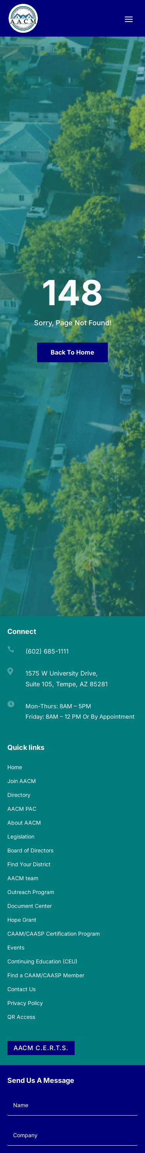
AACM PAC (21, 808)
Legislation (20, 836)
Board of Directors (30, 850)
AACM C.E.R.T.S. (41, 1048)
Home (14, 767)
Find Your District (29, 864)
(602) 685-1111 (47, 651)
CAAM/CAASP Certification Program (53, 933)
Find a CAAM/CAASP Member (45, 975)
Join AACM (21, 781)
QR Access (21, 1016)
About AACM (24, 822)
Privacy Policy (25, 1003)
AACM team (22, 878)
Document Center (29, 906)
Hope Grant (21, 919)
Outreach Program (30, 892)
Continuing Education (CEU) (42, 961)
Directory (19, 795)
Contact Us (21, 989)
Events (15, 947)
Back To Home (72, 352)
